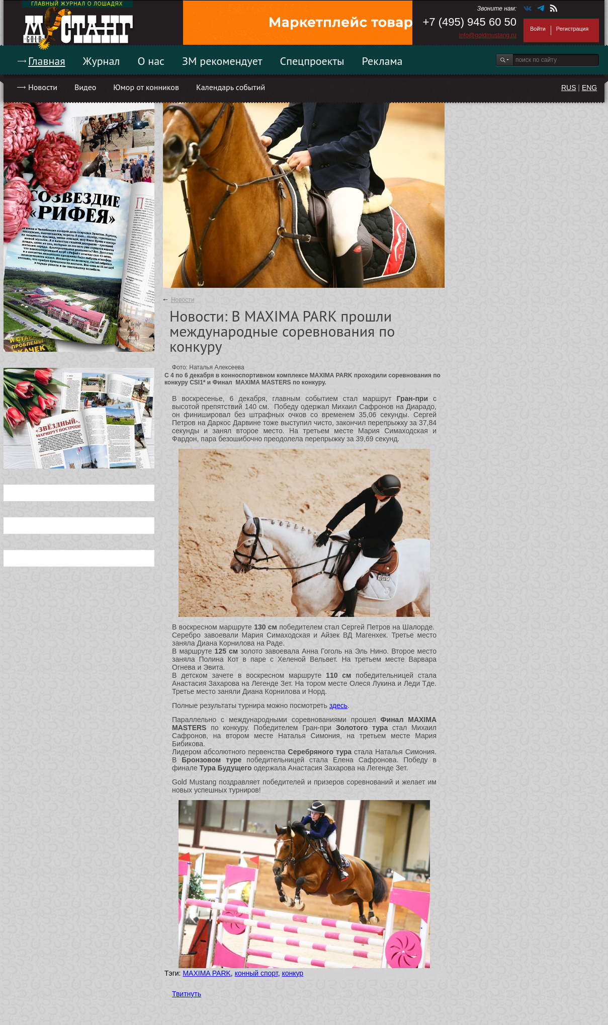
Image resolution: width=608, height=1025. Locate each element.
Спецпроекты (312, 61)
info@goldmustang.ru (487, 35)
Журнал (101, 61)
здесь (338, 705)
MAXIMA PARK (206, 973)
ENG (589, 88)
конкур (292, 973)
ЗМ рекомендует (222, 61)
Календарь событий (230, 87)
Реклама (382, 61)
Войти (538, 29)
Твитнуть (186, 994)
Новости (42, 87)
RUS (568, 88)
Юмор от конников (146, 87)
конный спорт (256, 973)
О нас (150, 61)
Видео (85, 87)
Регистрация (572, 29)
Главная (46, 61)
